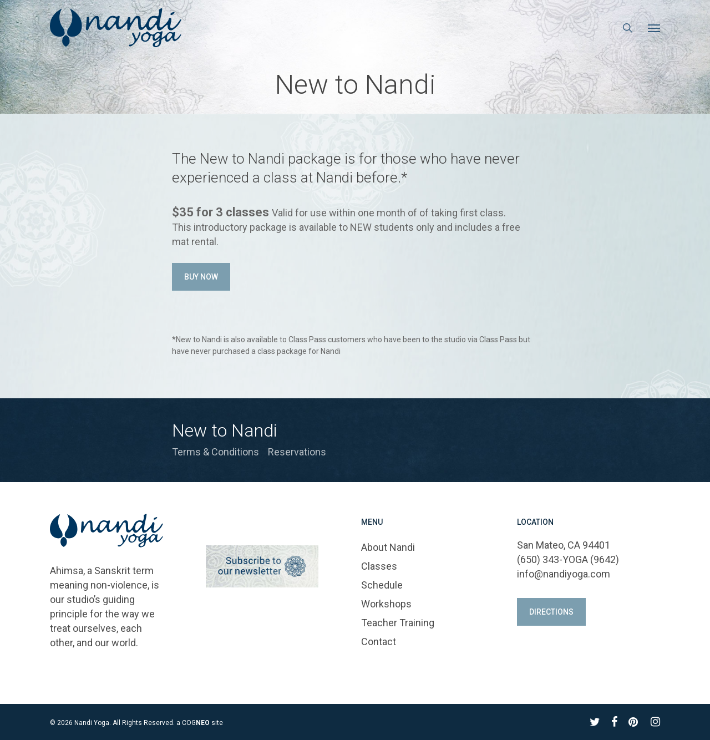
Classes (379, 566)
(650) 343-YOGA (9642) (568, 559)
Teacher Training (397, 623)
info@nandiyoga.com (563, 574)
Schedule (382, 585)
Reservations (297, 452)
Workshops (386, 604)
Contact (378, 641)
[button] (654, 27)
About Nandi (388, 547)
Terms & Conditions (215, 452)
